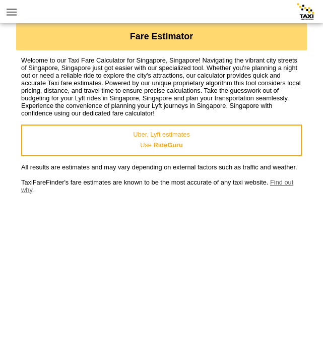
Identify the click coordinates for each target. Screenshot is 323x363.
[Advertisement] (161, 264)
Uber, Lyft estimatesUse (161, 140)
